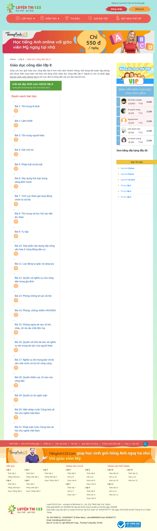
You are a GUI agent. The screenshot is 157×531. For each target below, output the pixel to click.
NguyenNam (133, 119)
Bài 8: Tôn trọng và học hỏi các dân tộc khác (34, 215)
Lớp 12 (130, 470)
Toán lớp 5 (30, 484)
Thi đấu (75, 18)
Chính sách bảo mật (111, 444)
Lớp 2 (27, 470)
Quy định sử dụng (90, 444)
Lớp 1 (8, 470)
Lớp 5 (27, 480)
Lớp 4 (8, 480)
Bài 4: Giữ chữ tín (24, 150)
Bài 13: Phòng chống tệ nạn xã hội (33, 296)
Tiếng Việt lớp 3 (51, 477)
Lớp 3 (45, 470)
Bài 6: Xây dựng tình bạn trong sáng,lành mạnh (31, 180)
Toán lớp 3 (49, 473)
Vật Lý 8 (90, 477)
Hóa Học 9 (91, 495)
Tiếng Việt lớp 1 (14, 477)
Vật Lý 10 (113, 477)
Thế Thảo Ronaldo (135, 100)
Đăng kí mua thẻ (119, 3)
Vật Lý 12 (132, 477)
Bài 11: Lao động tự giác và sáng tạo (34, 264)
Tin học (126, 185)
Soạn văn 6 (71, 480)
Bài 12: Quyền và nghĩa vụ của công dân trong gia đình (34, 280)
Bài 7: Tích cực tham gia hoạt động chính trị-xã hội (33, 198)
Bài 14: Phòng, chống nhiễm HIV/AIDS (35, 310)
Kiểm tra (47, 444)
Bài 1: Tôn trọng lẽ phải (27, 106)
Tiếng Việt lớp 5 (32, 488)
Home (13, 59)
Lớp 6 (68, 470)
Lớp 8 (21, 59)
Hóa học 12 (133, 480)
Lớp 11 (110, 484)
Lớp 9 (87, 488)
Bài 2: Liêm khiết (23, 121)
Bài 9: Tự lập (21, 231)
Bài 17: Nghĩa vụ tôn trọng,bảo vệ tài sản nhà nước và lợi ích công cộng (34, 362)
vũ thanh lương (134, 138)
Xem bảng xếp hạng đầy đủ (131, 150)
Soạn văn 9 (91, 498)
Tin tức (74, 444)
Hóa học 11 (113, 495)
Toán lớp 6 (71, 473)
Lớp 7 (68, 484)
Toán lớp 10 (113, 473)
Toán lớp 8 (91, 473)
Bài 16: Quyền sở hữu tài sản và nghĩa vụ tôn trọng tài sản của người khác (35, 344)
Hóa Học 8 (91, 480)
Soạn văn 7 (71, 495)
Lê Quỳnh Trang (134, 109)
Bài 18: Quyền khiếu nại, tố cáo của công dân (34, 379)
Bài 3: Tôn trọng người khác (30, 135)
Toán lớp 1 (12, 473)
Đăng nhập (116, 9)
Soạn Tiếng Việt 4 (15, 491)
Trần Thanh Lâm (134, 129)
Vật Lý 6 (70, 477)
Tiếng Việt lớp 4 (14, 488)
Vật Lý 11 (113, 491)
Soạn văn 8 (91, 484)
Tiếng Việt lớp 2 (32, 477)
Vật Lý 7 (70, 491)
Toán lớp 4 (12, 484)
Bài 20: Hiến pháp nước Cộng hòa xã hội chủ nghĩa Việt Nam (34, 411)
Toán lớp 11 (113, 488)
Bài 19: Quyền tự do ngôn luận (31, 395)
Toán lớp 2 (30, 473)
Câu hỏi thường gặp (135, 3)
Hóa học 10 (113, 480)
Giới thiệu (13, 444)
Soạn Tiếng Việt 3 (52, 480)
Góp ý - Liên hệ (131, 444)
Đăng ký (139, 9)
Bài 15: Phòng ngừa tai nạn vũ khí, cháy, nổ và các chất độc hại (33, 326)
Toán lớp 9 (91, 491)
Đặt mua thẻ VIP (131, 18)
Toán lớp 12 (133, 473)
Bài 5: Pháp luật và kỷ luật (28, 164)
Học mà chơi (61, 444)
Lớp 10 (110, 470)
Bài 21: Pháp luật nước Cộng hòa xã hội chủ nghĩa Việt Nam (34, 429)
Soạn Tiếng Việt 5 (33, 491)
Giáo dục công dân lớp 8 (38, 59)
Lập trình (127, 168)
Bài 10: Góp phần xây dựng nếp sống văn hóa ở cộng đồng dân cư (35, 248)
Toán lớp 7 (71, 488)
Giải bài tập (101, 18)
